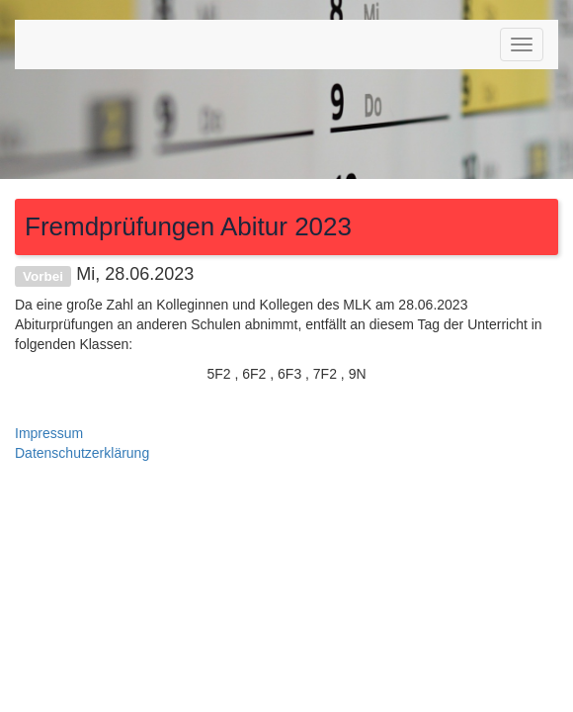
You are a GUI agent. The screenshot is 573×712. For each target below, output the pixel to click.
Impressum (49, 433)
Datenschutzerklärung (82, 453)
